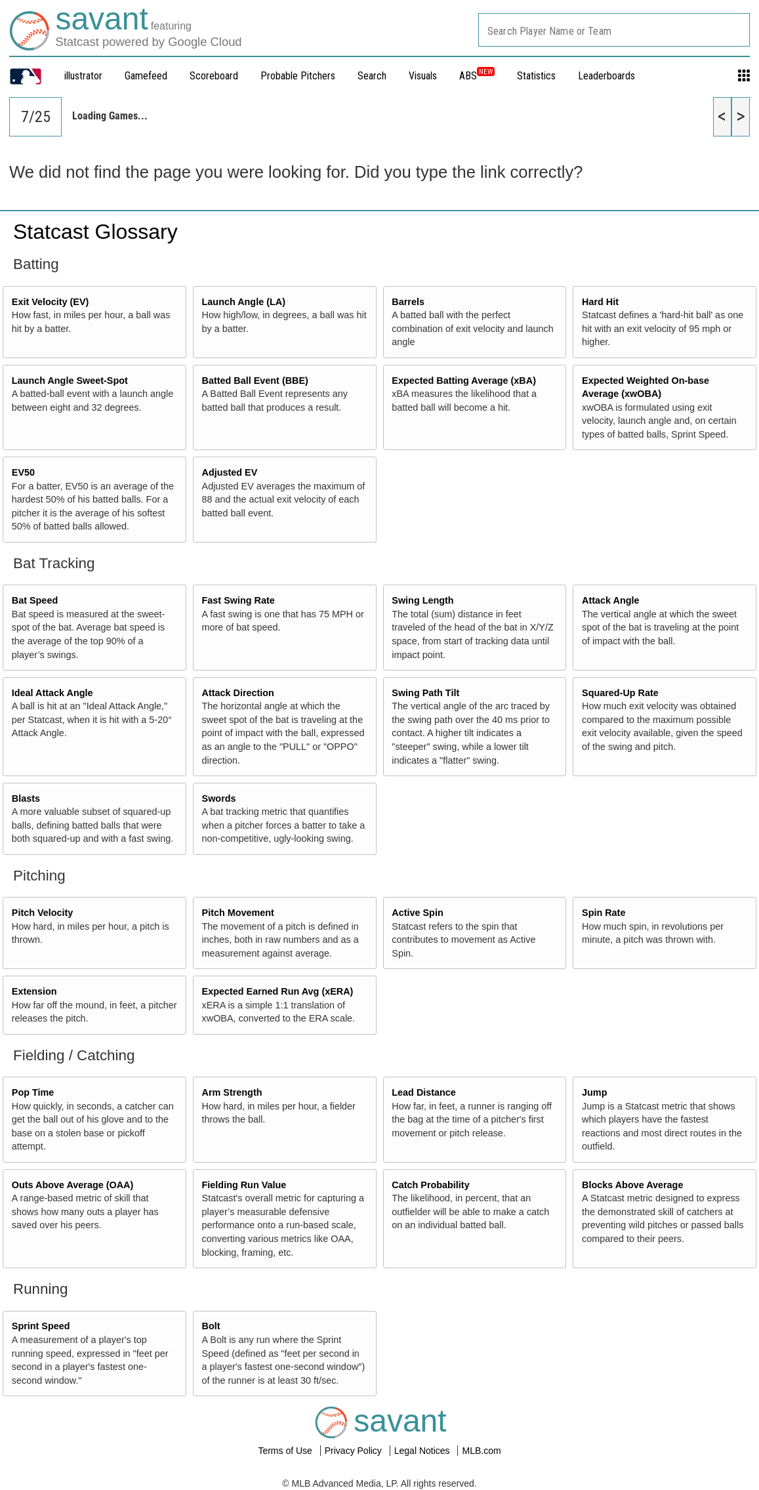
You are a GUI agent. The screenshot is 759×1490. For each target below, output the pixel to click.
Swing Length (422, 600)
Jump (594, 1092)
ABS (477, 76)
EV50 (23, 472)
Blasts (26, 798)
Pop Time (33, 1092)
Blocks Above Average (632, 1185)
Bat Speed (35, 600)
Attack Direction (238, 693)
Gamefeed (146, 76)
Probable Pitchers (297, 76)
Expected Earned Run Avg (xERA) (278, 991)
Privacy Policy (354, 1450)
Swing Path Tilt (425, 693)
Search (372, 76)
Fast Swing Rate (238, 600)
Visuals (423, 76)
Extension (34, 991)
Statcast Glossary (95, 231)
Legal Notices (423, 1450)
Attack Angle (610, 600)
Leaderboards (606, 76)
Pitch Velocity (42, 912)
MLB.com (481, 1450)
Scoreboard (214, 76)
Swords (219, 798)
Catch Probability (430, 1185)
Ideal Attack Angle (52, 693)
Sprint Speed (41, 1326)
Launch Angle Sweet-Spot (70, 380)
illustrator (83, 76)
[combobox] (614, 30)
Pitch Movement (238, 912)
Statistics (536, 76)
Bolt (211, 1326)
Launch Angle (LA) (243, 302)
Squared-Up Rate (620, 693)
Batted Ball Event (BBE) (255, 380)
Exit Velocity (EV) (50, 302)
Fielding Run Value (244, 1185)
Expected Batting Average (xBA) (464, 380)
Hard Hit (600, 302)
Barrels (408, 302)
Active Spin (417, 912)
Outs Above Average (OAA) (73, 1185)
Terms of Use (286, 1450)
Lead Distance (424, 1092)
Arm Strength (232, 1092)
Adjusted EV (230, 472)
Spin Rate (603, 912)
